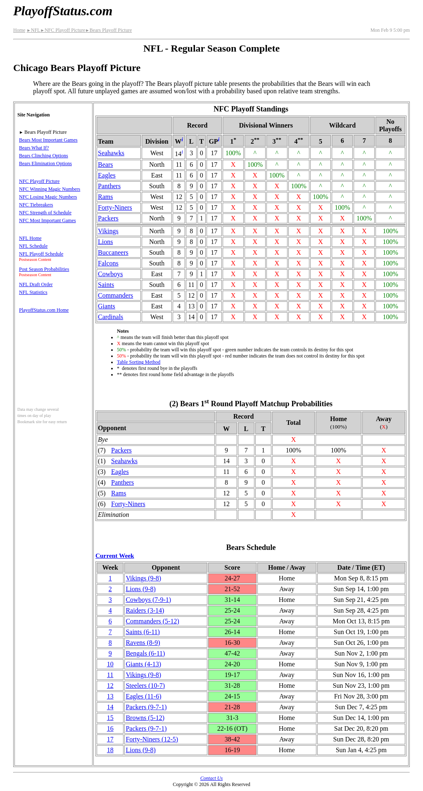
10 (110, 664)
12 (110, 685)
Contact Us (211, 778)
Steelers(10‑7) (145, 685)
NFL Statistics (33, 292)
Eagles (107, 175)
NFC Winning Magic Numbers (49, 189)
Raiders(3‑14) (145, 610)
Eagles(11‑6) (143, 696)
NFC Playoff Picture (62, 30)
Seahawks (111, 152)
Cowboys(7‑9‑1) (148, 599)
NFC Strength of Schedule (45, 213)
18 (110, 749)
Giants (106, 306)
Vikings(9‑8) (143, 578)
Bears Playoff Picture (108, 30)
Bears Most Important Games (48, 140)
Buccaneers (113, 252)
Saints (106, 284)
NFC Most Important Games (47, 220)
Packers (108, 218)
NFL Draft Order (36, 284)
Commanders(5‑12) (152, 621)
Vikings (108, 230)
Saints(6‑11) (143, 631)
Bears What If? (34, 148)
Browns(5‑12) (145, 717)
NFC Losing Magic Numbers (48, 197)
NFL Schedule (33, 246)
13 (110, 696)
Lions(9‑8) (140, 588)
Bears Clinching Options (43, 156)
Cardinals (110, 316)
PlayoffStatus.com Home (44, 310)
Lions (105, 241)
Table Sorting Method (138, 362)
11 (110, 674)
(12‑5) (152, 739)
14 (110, 706)
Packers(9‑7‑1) (146, 706)
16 (110, 728)
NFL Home (30, 238)
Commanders (115, 295)
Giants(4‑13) (143, 664)
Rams (105, 196)
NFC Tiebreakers (36, 205)
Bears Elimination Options (45, 163)
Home (19, 30)
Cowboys (110, 273)
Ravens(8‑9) (143, 642)
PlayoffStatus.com (62, 10)
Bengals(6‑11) (145, 653)
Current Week (114, 555)
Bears (105, 164)
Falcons (108, 263)
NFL (33, 30)
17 (110, 739)
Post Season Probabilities (44, 269)
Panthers (109, 185)
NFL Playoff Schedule (41, 254)
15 (110, 717)
